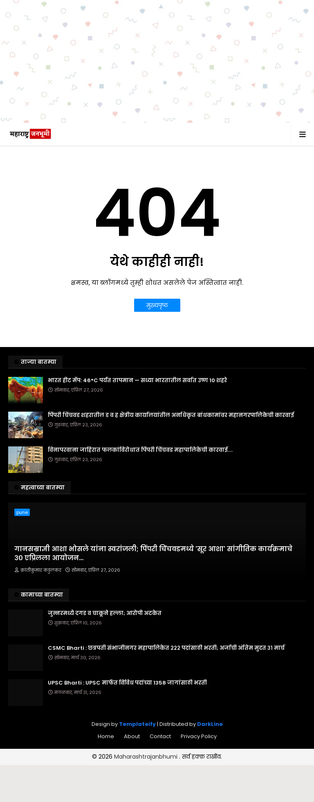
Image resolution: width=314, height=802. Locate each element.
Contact (160, 736)
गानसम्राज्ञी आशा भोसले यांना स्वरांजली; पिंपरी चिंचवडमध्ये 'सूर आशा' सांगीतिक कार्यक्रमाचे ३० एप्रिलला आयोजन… (153, 554)
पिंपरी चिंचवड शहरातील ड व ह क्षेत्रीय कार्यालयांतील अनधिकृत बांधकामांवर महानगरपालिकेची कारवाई (171, 415)
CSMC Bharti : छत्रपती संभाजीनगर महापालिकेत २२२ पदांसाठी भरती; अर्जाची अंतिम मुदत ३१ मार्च (166, 648)
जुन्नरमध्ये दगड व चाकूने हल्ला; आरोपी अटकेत (104, 613)
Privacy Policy (199, 736)
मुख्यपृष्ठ (157, 305)
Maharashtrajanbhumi (146, 756)
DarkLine (210, 724)
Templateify (137, 724)
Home (106, 736)
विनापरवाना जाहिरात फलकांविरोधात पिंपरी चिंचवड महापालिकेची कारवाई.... (140, 450)
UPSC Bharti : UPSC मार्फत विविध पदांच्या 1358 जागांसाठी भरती (127, 683)
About (132, 736)
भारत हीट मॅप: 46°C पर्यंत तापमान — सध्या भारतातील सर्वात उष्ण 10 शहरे (137, 380)
